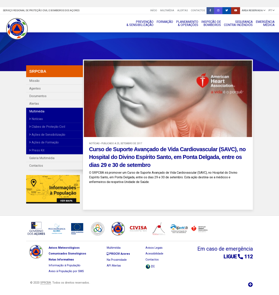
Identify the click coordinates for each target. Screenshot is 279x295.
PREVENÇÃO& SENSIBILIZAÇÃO (140, 23)
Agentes (35, 88)
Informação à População (64, 265)
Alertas (182, 10)
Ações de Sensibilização (47, 134)
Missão (34, 81)
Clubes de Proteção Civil (47, 127)
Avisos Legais (154, 247)
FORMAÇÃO (165, 22)
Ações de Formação (44, 142)
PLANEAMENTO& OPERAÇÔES (187, 23)
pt (272, 10)
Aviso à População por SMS (66, 271)
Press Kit (36, 150)
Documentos (37, 96)
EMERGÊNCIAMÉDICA (265, 23)
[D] (150, 266)
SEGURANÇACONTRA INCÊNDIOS (238, 23)
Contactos (198, 10)
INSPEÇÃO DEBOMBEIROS (211, 23)
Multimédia (167, 10)
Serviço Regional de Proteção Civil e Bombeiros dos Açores (41, 10)
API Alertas (114, 265)
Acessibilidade (154, 253)
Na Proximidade (117, 259)
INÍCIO (153, 10)
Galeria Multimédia (41, 158)
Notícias (36, 119)
